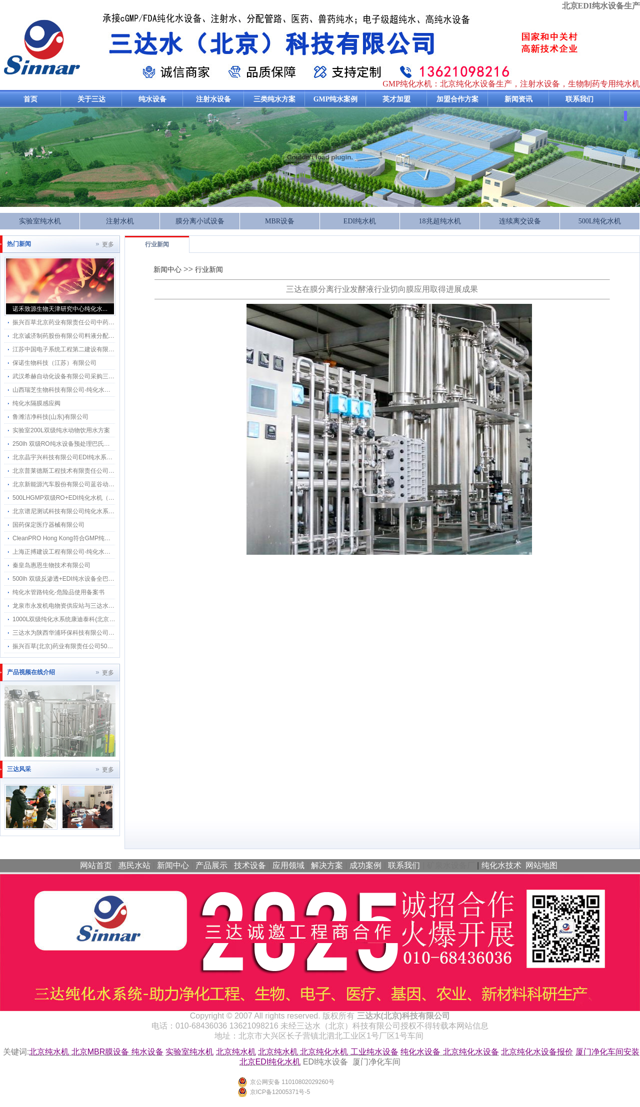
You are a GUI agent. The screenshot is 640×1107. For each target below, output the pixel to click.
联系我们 (580, 99)
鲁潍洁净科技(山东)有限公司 (50, 416)
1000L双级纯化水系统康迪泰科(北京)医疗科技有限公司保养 (91, 619)
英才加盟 (396, 99)
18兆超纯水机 (440, 221)
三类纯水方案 (275, 99)
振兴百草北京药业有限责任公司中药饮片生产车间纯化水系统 (93, 322)
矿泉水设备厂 (451, 865)
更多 (108, 244)
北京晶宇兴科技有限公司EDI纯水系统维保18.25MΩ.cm (85, 457)
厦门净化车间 (376, 1062)
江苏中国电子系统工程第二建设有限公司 (66, 349)
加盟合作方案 (457, 99)
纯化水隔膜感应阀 (36, 403)
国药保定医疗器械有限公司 (48, 524)
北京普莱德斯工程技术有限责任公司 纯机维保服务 (79, 470)
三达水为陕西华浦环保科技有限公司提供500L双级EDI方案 (90, 632)
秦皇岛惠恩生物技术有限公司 (51, 565)
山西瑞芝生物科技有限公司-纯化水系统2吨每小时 (78, 389)
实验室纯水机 (40, 221)
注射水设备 (213, 99)
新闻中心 (168, 269)
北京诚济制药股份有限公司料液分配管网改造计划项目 (84, 335)
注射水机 (120, 221)
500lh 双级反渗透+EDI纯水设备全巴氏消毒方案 (75, 578)
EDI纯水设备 (325, 1062)
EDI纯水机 (360, 221)
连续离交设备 (520, 221)
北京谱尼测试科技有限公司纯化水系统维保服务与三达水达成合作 (99, 511)
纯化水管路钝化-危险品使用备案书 (58, 592)
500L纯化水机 (600, 221)
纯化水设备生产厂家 (100, 47)
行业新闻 (157, 244)
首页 (31, 99)
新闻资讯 (518, 99)
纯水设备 (152, 99)
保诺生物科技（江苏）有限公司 (54, 362)
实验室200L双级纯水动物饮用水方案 (61, 430)
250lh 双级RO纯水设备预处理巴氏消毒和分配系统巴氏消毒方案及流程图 (109, 443)
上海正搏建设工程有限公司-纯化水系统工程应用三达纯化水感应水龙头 (106, 551)
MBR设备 (279, 221)
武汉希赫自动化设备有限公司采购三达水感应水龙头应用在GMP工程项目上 (112, 376)
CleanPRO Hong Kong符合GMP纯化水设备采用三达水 (85, 538)
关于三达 (92, 99)
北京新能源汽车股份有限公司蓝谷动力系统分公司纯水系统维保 (96, 484)
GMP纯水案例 (336, 99)
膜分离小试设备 (200, 221)
